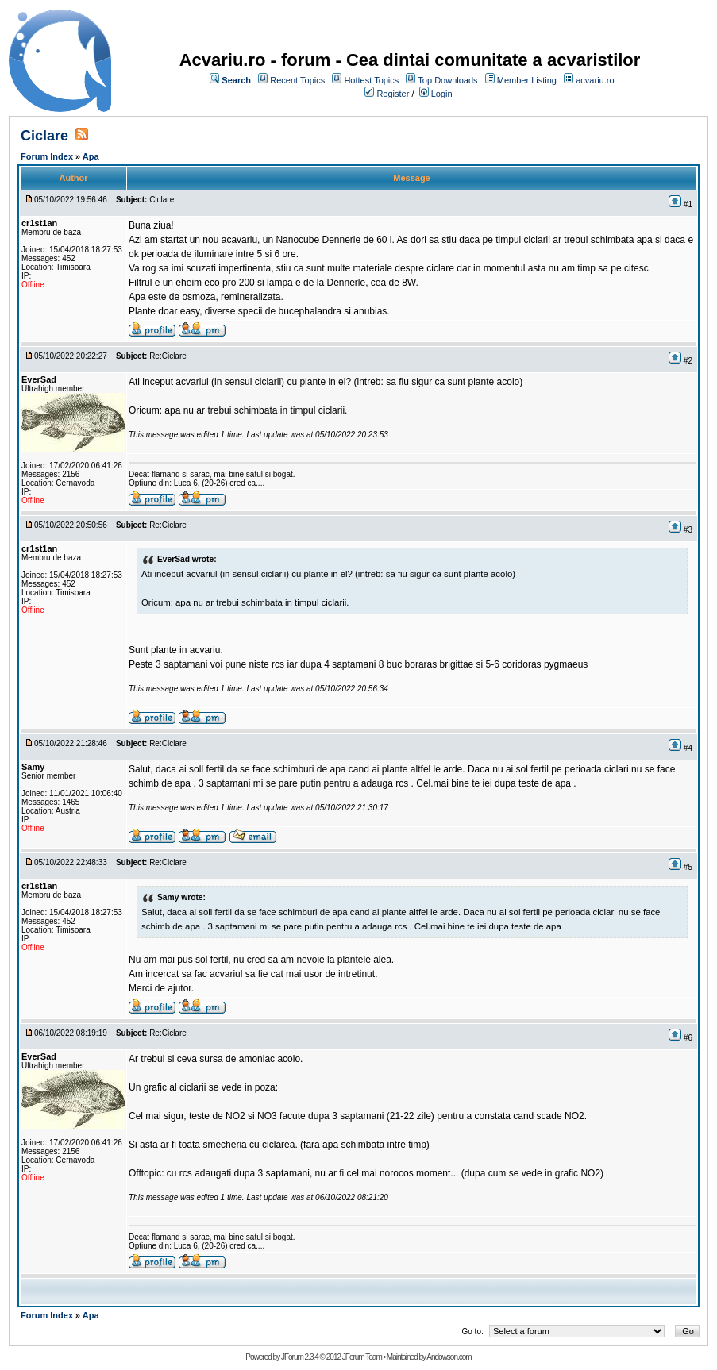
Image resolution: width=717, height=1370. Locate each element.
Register (392, 93)
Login (442, 93)
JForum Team (362, 1357)
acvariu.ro (595, 80)
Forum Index (47, 156)
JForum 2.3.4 (299, 1357)
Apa (91, 156)
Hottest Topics (371, 80)
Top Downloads (447, 80)
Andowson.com (448, 1357)
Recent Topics (297, 80)
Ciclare (44, 136)
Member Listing (527, 80)
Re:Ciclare (168, 356)
